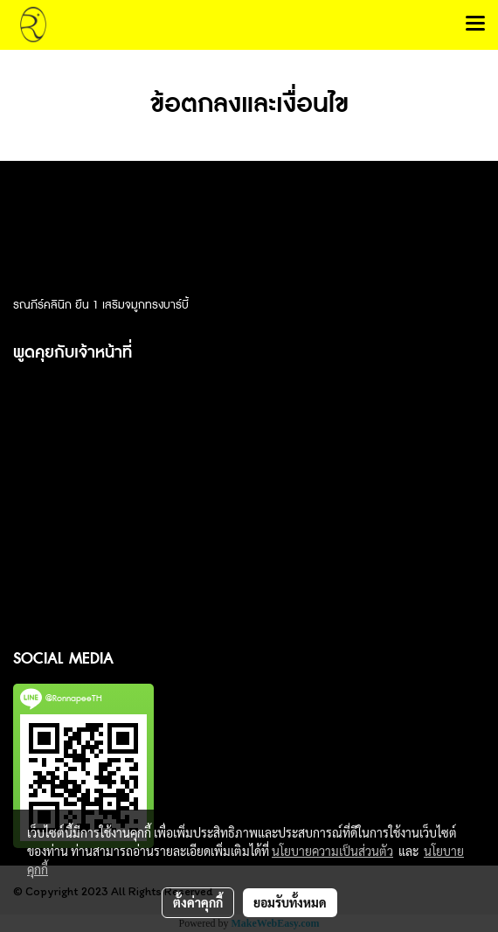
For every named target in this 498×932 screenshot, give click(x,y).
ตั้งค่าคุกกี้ (198, 902)
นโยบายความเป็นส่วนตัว (332, 851)
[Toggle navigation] (475, 24)
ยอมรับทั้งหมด (290, 902)
